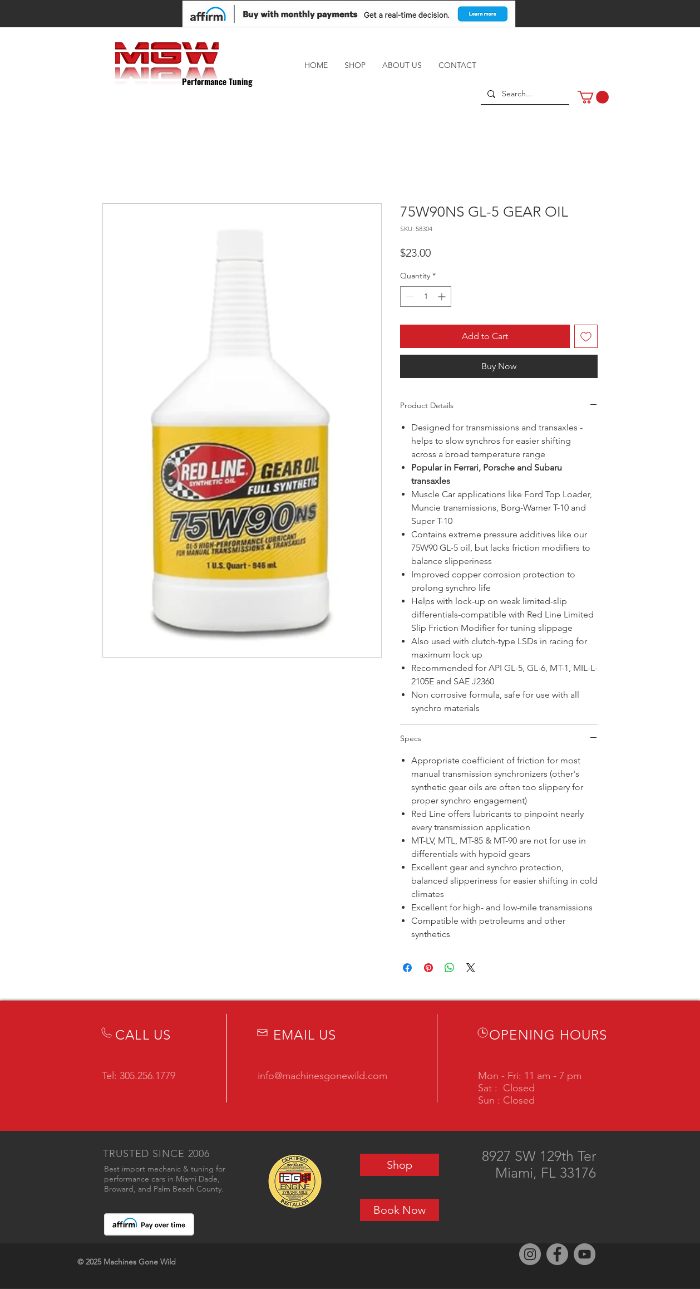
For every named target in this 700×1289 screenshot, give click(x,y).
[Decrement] (409, 296)
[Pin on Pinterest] (428, 967)
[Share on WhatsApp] (449, 967)
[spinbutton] (426, 296)
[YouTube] (584, 1254)
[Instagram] (530, 1254)
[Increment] (443, 296)
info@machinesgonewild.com (322, 1076)
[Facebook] (557, 1254)
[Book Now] (399, 1210)
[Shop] (399, 1165)
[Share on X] (470, 967)
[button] (593, 97)
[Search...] (524, 94)
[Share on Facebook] (407, 967)
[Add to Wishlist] (586, 336)
